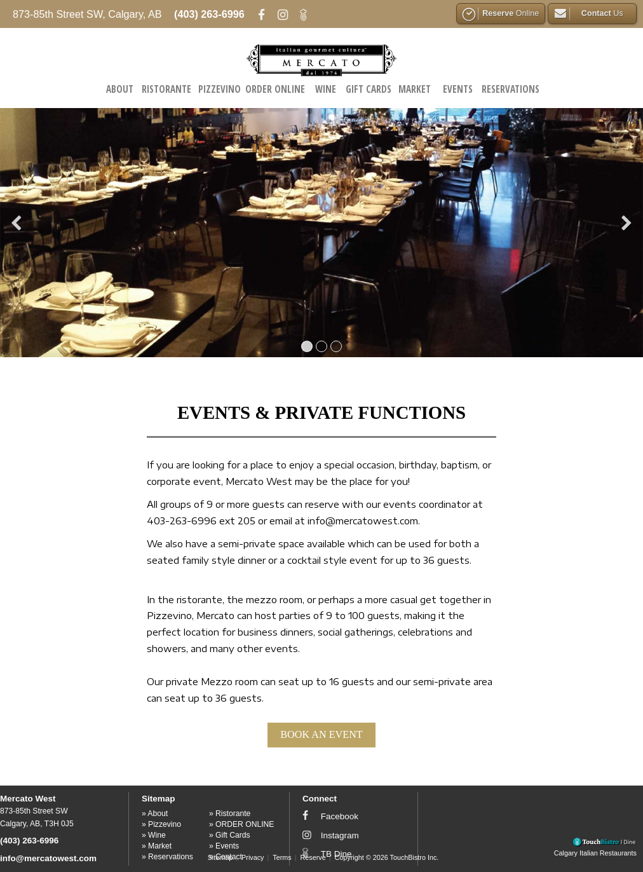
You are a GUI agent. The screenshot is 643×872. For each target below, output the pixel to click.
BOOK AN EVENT (321, 734)
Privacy (252, 857)
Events (458, 89)
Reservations (510, 89)
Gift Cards (368, 89)
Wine (325, 89)
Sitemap (220, 857)
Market (414, 89)
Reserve (313, 857)
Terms (282, 857)
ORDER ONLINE (275, 89)
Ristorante (166, 89)
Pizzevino (219, 89)
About (119, 89)
